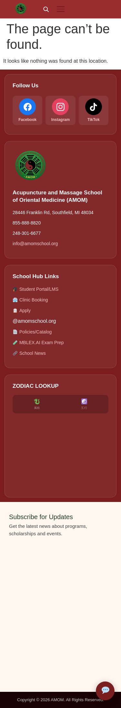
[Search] (46, 9)
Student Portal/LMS (35, 289)
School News (29, 353)
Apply (22, 310)
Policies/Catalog (32, 332)
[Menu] (60, 9)
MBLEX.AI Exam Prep (38, 342)
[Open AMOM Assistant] (105, 690)
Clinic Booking (30, 300)
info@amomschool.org (35, 243)
